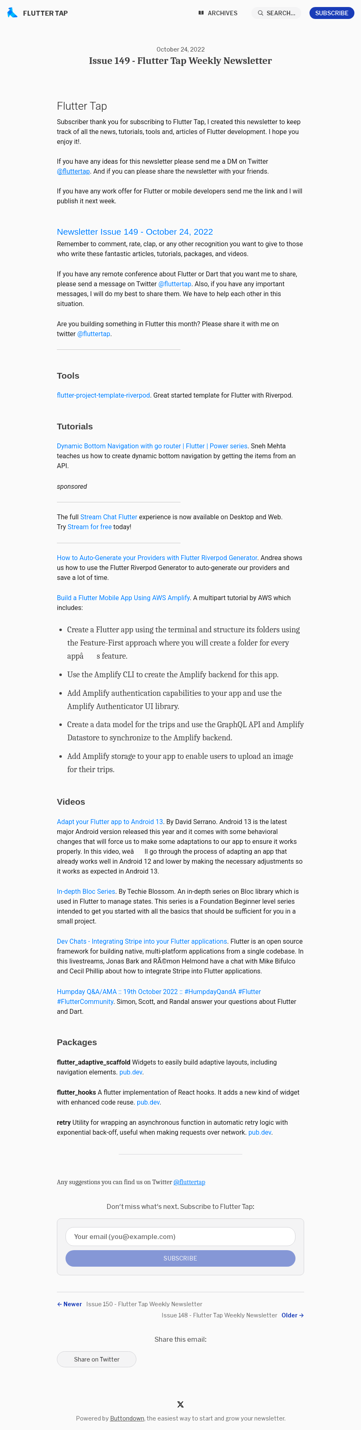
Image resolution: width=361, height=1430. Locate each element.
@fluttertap (73, 171)
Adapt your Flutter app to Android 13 (110, 822)
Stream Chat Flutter (108, 517)
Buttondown (127, 1418)
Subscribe (332, 12)
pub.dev (131, 1072)
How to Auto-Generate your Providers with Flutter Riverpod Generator (157, 558)
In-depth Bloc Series (86, 891)
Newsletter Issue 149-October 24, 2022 (135, 231)
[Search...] (276, 13)
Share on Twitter (97, 1359)
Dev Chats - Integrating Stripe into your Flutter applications (142, 941)
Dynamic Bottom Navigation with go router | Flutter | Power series (152, 446)
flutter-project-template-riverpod (103, 395)
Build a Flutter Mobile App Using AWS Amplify (123, 598)
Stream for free (90, 527)
